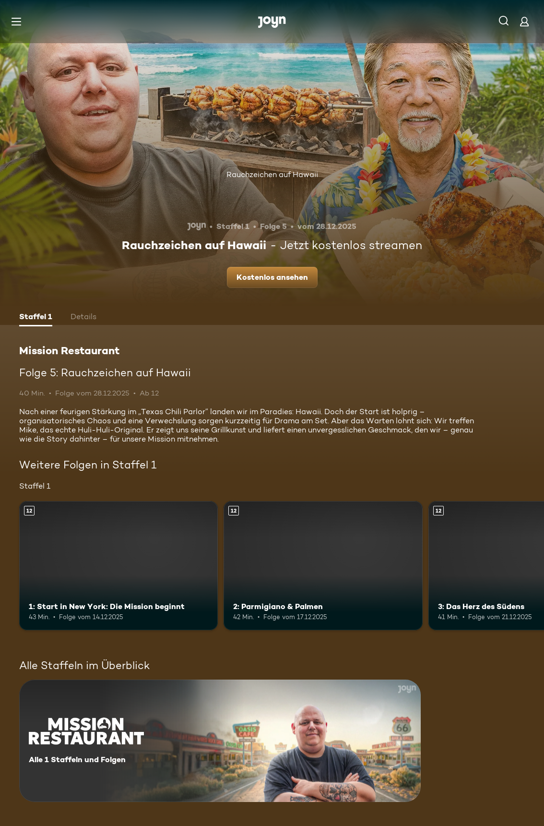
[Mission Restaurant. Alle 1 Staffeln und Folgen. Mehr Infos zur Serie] (220, 741)
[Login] (524, 21)
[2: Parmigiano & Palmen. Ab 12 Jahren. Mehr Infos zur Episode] (323, 565)
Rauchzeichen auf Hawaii (272, 174)
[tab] (35, 317)
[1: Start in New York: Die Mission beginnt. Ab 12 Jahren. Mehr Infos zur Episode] (118, 565)
